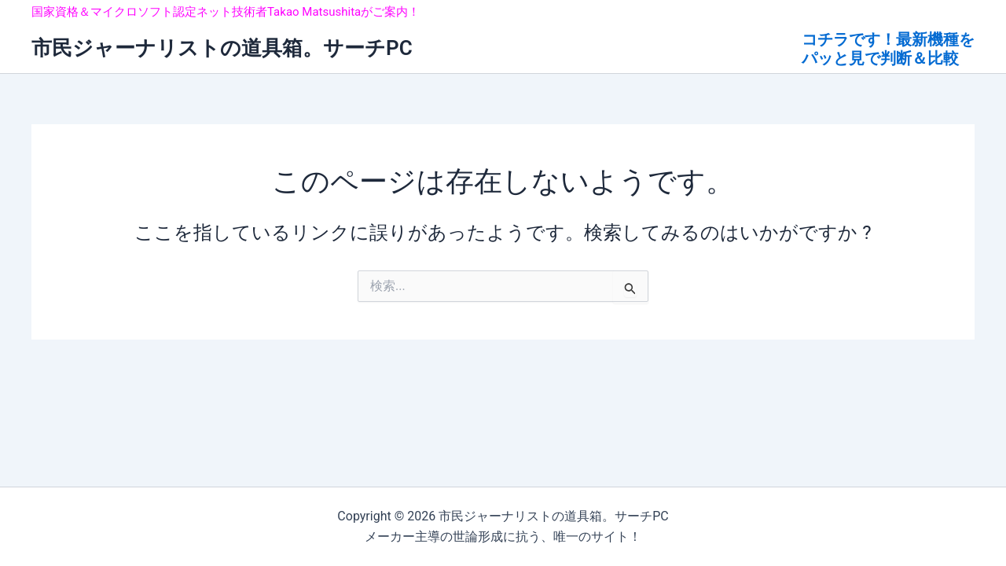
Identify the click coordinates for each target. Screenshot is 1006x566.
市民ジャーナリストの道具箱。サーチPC (222, 48)
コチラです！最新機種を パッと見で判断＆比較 (888, 49)
